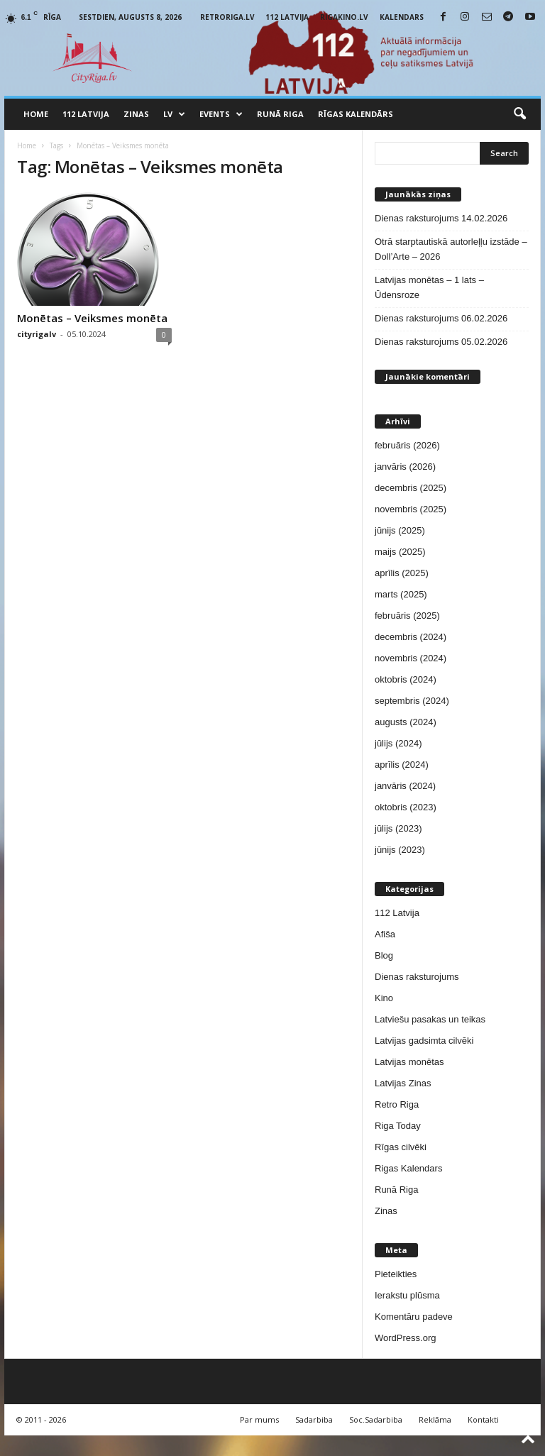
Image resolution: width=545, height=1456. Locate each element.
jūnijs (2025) (400, 530)
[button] (519, 114)
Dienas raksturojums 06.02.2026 (441, 318)
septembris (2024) (412, 700)
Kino (384, 998)
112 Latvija (287, 17)
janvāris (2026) (405, 466)
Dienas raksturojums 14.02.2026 (441, 218)
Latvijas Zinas (403, 1083)
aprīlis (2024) (402, 764)
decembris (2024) (410, 637)
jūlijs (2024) (398, 743)
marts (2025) (401, 594)
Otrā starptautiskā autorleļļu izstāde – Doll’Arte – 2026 (451, 249)
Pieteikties (396, 1274)
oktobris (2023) (405, 807)
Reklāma (435, 1419)
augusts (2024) (405, 722)
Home (35, 114)
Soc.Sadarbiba (375, 1419)
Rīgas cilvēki (400, 1147)
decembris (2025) (410, 487)
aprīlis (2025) (402, 573)
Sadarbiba (314, 1419)
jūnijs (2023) (400, 849)
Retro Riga (397, 1104)
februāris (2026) (407, 445)
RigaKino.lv (344, 17)
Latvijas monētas (409, 1062)
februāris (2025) (407, 615)
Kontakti (483, 1419)
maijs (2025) (400, 551)
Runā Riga (280, 114)
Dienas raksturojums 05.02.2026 (441, 341)
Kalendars (402, 17)
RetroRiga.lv (227, 17)
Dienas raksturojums (417, 976)
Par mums (259, 1419)
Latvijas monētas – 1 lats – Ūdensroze (429, 287)
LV (174, 114)
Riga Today (398, 1125)
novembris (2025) (410, 509)
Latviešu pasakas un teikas (430, 1019)
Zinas (136, 114)
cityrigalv (36, 334)
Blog (384, 955)
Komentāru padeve (414, 1316)
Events (221, 114)
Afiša (385, 934)
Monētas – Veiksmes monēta (92, 318)
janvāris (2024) (405, 786)
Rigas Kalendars (408, 1168)
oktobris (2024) (405, 679)
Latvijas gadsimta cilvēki (424, 1040)
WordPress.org (405, 1338)
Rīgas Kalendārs (355, 114)
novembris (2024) (410, 658)
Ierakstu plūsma (407, 1295)
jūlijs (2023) (398, 828)
